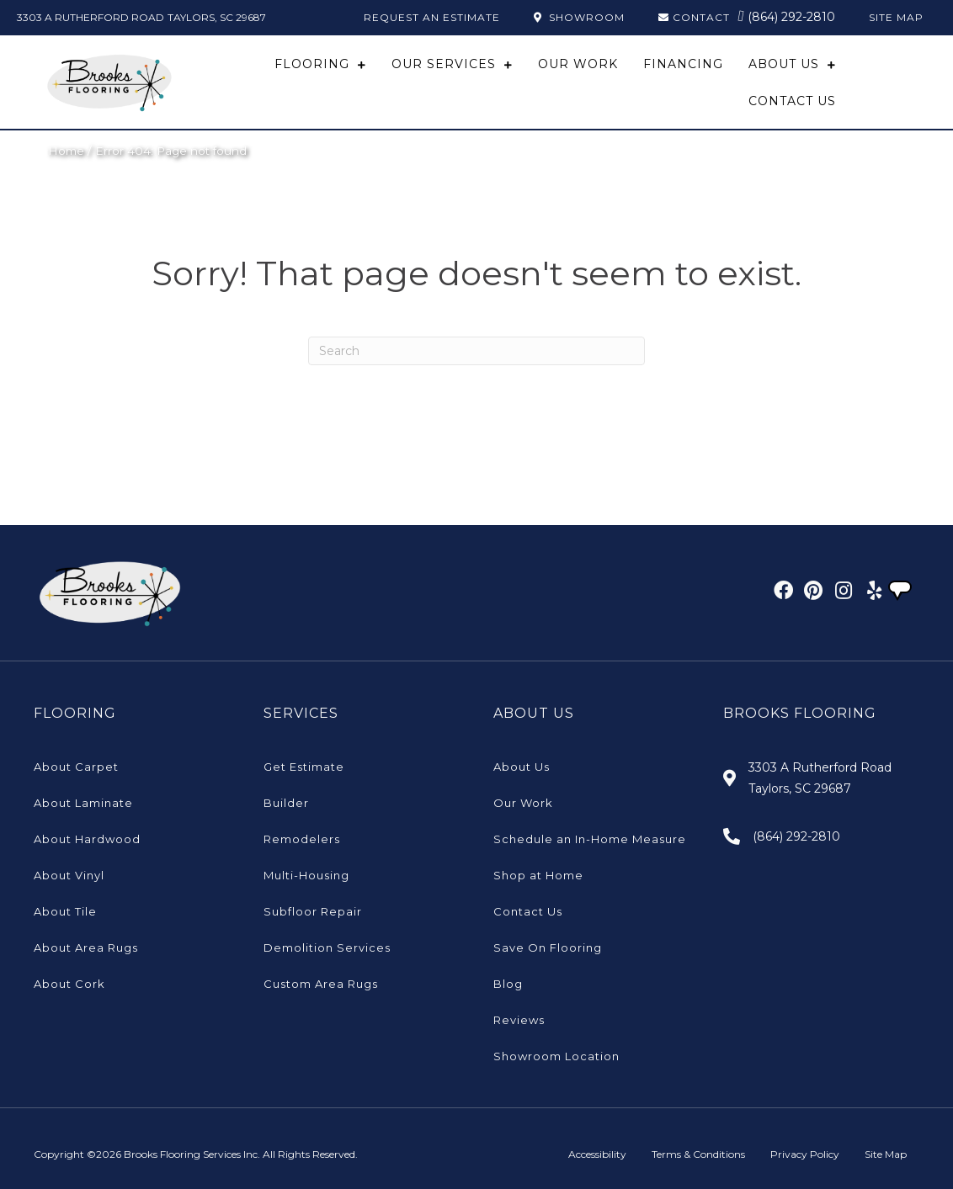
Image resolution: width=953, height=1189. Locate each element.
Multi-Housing (306, 875)
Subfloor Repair (313, 911)
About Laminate (83, 802)
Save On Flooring (547, 947)
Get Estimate (304, 766)
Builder (286, 802)
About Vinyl (69, 875)
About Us (521, 766)
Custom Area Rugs (321, 983)
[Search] (476, 351)
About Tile (65, 911)
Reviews (519, 1020)
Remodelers (302, 839)
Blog (508, 983)
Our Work (523, 802)
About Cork (69, 983)
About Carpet (76, 766)
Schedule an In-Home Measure (589, 839)
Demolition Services (327, 947)
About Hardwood (87, 839)
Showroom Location (556, 1056)
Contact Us (527, 911)
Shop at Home (538, 875)
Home (66, 150)
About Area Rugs (86, 947)
